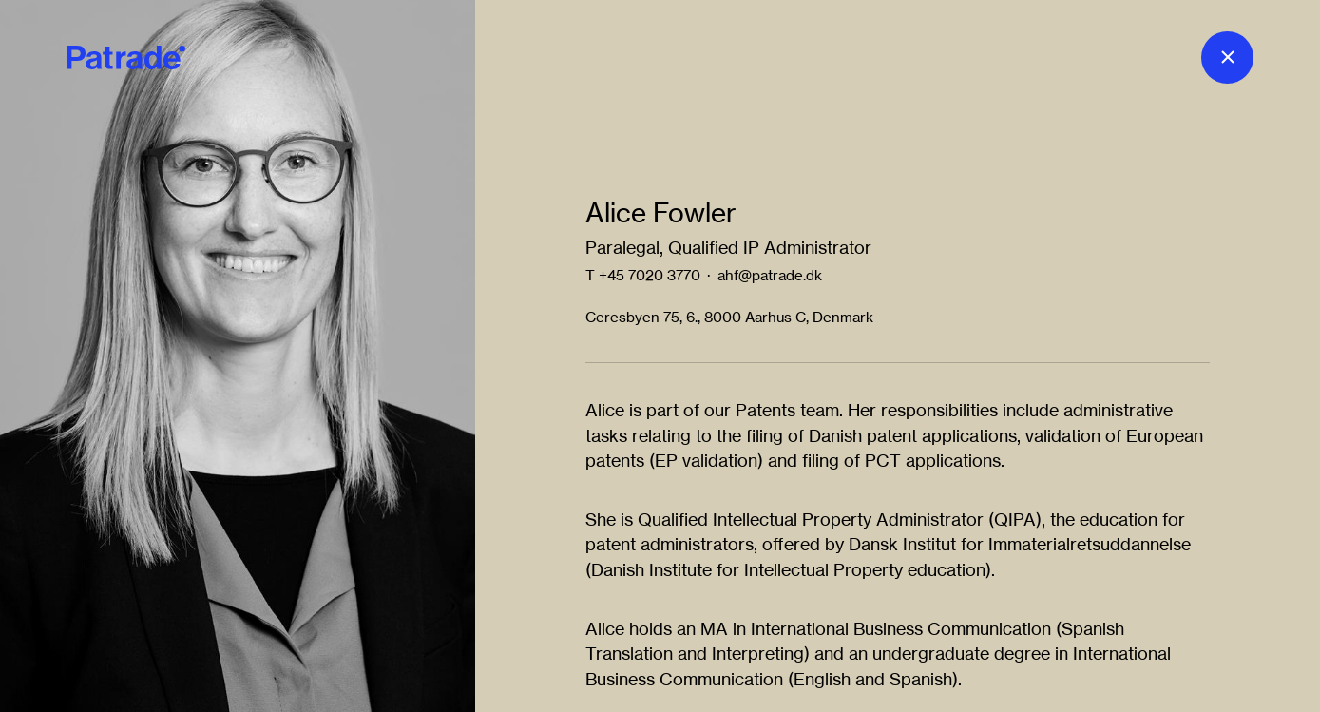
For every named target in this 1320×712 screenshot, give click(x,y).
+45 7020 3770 (649, 275)
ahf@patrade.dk (769, 275)
